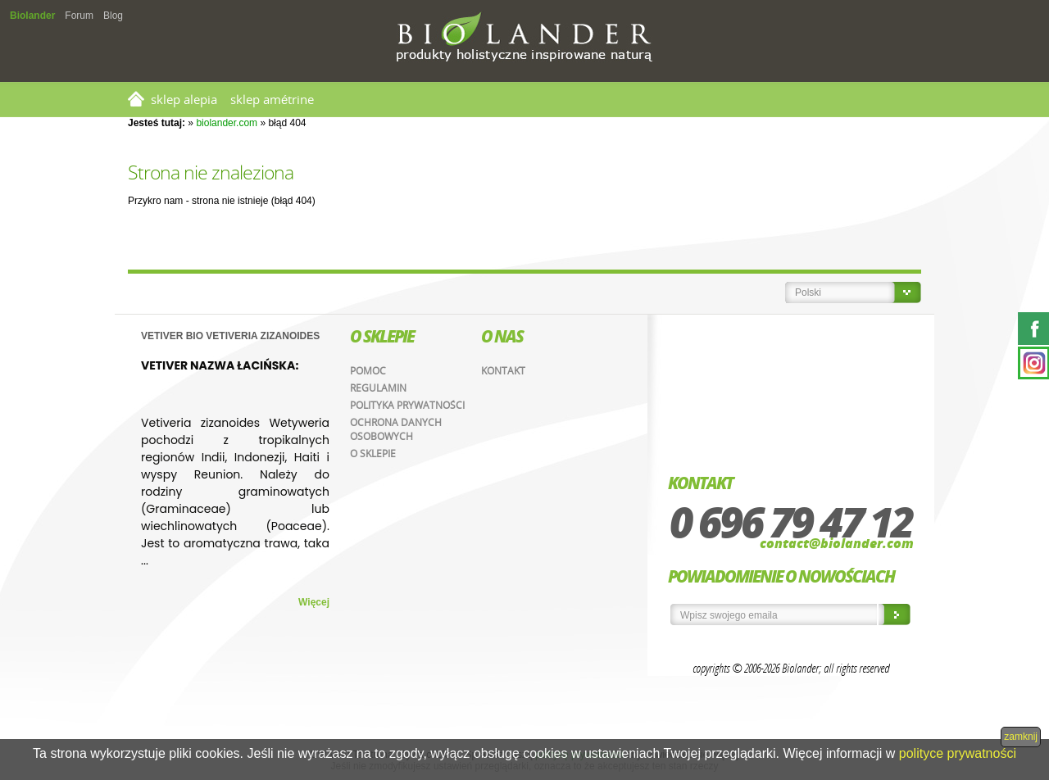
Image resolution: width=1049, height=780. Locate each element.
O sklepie (373, 453)
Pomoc (368, 371)
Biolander (32, 15)
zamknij (1021, 736)
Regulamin (378, 388)
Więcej (313, 602)
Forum (79, 15)
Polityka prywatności (407, 405)
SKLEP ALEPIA (184, 99)
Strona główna (136, 99)
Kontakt (503, 371)
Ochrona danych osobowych (396, 429)
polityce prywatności (957, 753)
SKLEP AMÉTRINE (272, 99)
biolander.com (226, 123)
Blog (113, 15)
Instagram (1033, 363)
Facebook (1033, 328)
